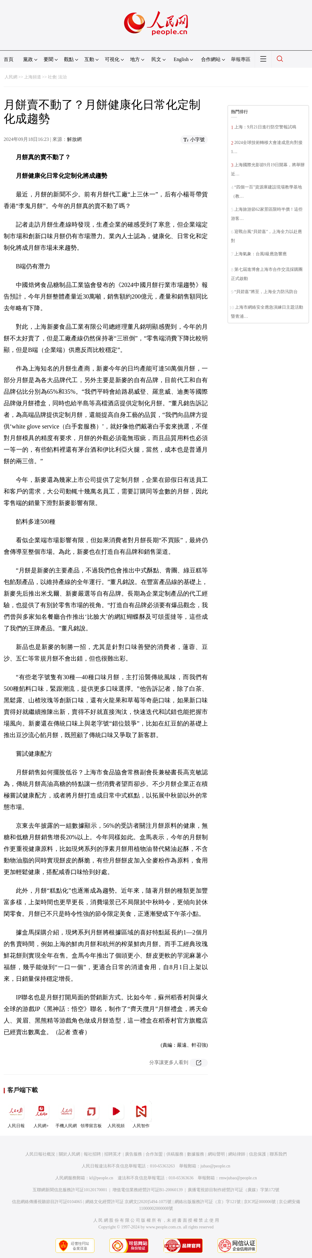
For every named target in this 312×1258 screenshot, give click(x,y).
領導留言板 (91, 1114)
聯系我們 (278, 1154)
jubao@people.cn (215, 1166)
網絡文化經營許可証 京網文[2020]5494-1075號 (128, 1201)
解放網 (74, 139)
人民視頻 (116, 1114)
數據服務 (195, 1154)
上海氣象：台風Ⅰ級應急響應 (260, 254)
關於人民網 (69, 1154)
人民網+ (41, 1114)
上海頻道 (32, 77)
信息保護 (257, 1154)
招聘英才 (112, 1154)
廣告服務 (133, 1154)
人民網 (11, 77)
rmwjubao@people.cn (238, 1178)
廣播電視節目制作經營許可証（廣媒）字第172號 (233, 1190)
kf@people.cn (101, 1178)
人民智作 (141, 1114)
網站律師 (236, 1154)
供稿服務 (174, 1154)
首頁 (8, 59)
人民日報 (16, 1114)
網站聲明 (216, 1154)
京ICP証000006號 (260, 1201)
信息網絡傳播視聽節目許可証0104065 (47, 1201)
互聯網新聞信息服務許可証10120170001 (70, 1190)
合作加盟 (154, 1154)
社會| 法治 (57, 77)
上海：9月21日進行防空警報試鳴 (265, 127)
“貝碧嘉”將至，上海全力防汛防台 (266, 291)
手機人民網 (66, 1114)
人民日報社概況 (40, 1154)
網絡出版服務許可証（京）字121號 (208, 1201)
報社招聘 (92, 1154)
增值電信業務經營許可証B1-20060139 (147, 1190)
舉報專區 (240, 59)
